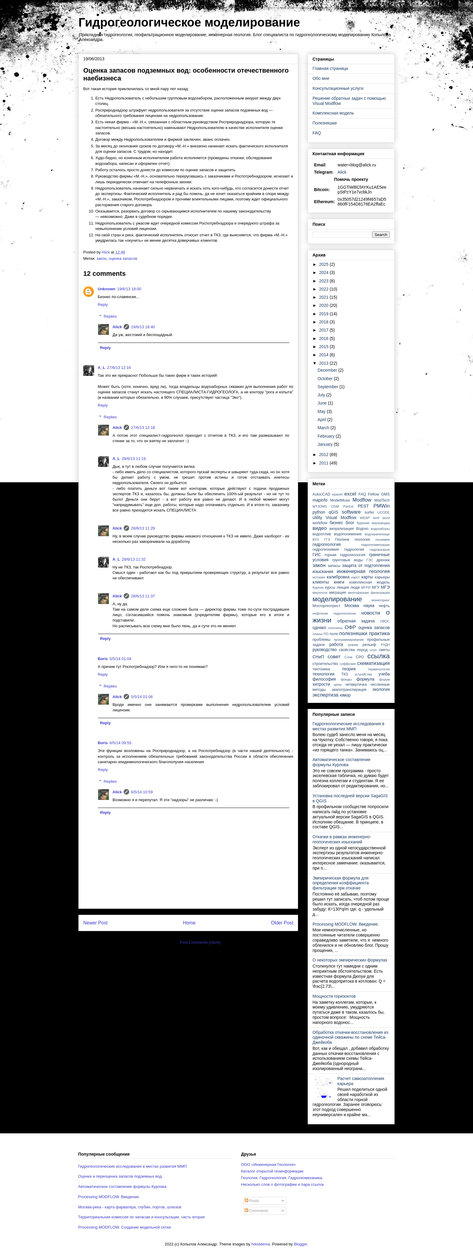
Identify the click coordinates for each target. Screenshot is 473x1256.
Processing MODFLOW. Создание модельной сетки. (125, 1227)
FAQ (317, 133)
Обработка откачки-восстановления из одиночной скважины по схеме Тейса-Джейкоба (350, 1037)
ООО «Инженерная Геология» (268, 1164)
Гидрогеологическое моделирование (189, 22)
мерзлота (320, 592)
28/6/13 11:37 (143, 596)
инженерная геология (363, 571)
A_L (101, 367)
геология (362, 539)
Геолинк (342, 539)
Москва (351, 605)
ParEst (348, 506)
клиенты (321, 582)
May (322, 411)
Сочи (348, 657)
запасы (334, 566)
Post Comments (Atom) (200, 942)
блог (350, 522)
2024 (324, 272)
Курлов (318, 587)
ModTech (382, 500)
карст (355, 577)
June (323, 403)
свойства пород (353, 650)
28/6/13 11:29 (143, 528)
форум (384, 679)
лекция (343, 587)
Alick (117, 327)
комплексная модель (369, 582)
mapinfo (320, 500)
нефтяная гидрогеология (334, 613)
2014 (324, 354)
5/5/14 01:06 (142, 696)
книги (339, 582)
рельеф (369, 645)
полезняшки (353, 633)
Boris (103, 658)
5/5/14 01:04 (120, 658)
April (322, 419)
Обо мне (321, 78)
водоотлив (322, 534)
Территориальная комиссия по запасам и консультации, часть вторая (141, 1217)
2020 (324, 305)
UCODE (384, 512)
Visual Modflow (341, 517)
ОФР (350, 627)
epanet (337, 494)
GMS (385, 494)
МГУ (375, 587)
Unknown (107, 289)
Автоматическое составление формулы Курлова (341, 762)
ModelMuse (340, 500)
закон (101, 258)
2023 (324, 281)
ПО (326, 634)
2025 (324, 264)
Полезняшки (325, 123)
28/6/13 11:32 (134, 559)
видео (320, 528)
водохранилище (377, 534)
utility (317, 517)
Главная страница (330, 68)
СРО (360, 657)
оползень (335, 628)
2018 (324, 322)
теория (349, 668)
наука (369, 605)
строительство (325, 664)
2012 (324, 454)
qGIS (333, 512)
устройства (363, 674)
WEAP (365, 518)
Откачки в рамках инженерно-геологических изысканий (342, 839)
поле (334, 634)
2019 (324, 313)
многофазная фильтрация (369, 592)
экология (381, 689)
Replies (110, 316)
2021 (324, 297)
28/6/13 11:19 (134, 458)
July (322, 394)
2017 (324, 330)
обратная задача (356, 621)
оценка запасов (123, 258)
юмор (345, 695)
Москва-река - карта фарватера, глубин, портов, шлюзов (129, 1207)
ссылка (378, 656)
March (324, 427)
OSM (335, 506)
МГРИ (365, 587)
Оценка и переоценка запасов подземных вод (120, 1176)
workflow (320, 523)
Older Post (282, 922)
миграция (337, 592)
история (319, 577)
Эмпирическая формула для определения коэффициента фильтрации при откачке (341, 883)
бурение (363, 523)
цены (338, 684)
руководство (325, 649)
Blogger (300, 1244)
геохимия (382, 539)
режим (353, 645)
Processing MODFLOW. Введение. (346, 924)
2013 (324, 363)
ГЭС (370, 560)
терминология (379, 669)
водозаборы (380, 528)
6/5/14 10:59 (142, 792)
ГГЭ (327, 539)
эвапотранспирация (349, 690)
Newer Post (95, 922)
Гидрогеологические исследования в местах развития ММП (348, 726)
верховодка (381, 523)
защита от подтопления (366, 565)
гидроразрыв (380, 549)
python (319, 512)
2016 (324, 338)
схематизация (373, 663)
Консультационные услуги (338, 88)
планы (317, 634)
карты (367, 576)
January (326, 444)
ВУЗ (316, 539)
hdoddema (260, 1244)
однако (319, 627)
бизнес (336, 522)
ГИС (317, 554)
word (386, 518)
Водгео (362, 529)
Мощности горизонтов (334, 996)
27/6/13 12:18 (143, 427)
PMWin (381, 506)
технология (324, 674)
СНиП (318, 656)
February (327, 436)
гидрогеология (327, 544)
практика (379, 633)
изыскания (323, 571)
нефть (384, 606)
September (328, 386)
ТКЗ (344, 674)
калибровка (338, 576)
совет (334, 656)
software (351, 512)
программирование (349, 639)
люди (355, 587)
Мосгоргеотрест (326, 606)
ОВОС (385, 621)
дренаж (383, 560)
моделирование (337, 599)
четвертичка (356, 684)
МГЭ (385, 587)
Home (189, 922)
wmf (376, 518)
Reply (103, 304)
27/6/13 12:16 (119, 367)
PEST (363, 506)
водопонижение (348, 534)
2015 (324, 346)
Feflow (373, 494)
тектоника (321, 669)
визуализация (341, 529)
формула (365, 679)
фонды (346, 679)
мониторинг (381, 600)
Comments (256, 1210)
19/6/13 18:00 (129, 289)
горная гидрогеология (345, 555)
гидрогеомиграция (375, 544)
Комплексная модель (333, 113)
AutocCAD (321, 494)
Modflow (362, 500)
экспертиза (325, 695)
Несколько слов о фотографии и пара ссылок (282, 1184)
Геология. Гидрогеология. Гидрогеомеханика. (282, 1178)
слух (373, 650)
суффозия (348, 664)
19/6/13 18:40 (143, 327)
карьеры (382, 577)
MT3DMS (320, 506)
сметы (384, 650)
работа (336, 644)
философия (324, 679)
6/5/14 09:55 (120, 743)
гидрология (354, 549)
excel (350, 494)
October (326, 378)
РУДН (385, 645)
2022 (324, 289)
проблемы (322, 639)
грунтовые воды (347, 560)
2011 (324, 463)
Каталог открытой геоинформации (272, 1171)
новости (370, 613)
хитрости (321, 684)
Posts (252, 1200)
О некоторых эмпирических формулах (350, 960)
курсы (330, 587)
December (328, 370)
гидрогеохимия (326, 549)
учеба (384, 674)
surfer (369, 512)
